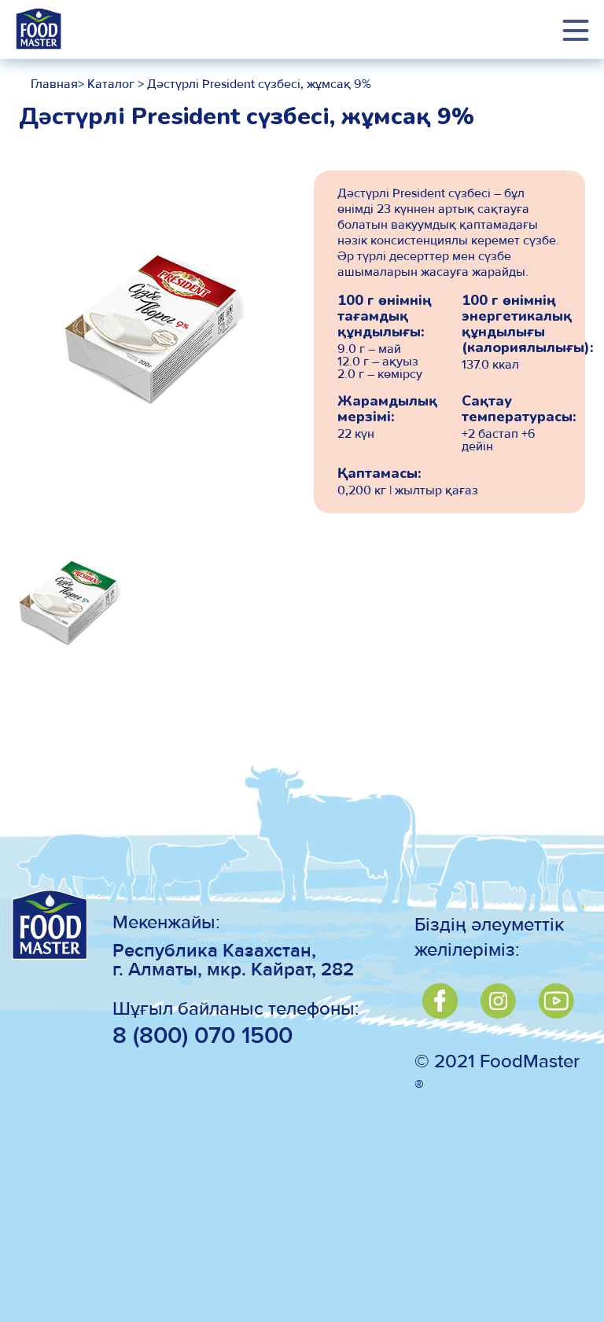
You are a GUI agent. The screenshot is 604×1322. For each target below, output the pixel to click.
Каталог (109, 85)
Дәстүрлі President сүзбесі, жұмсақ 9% (259, 85)
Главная (54, 85)
